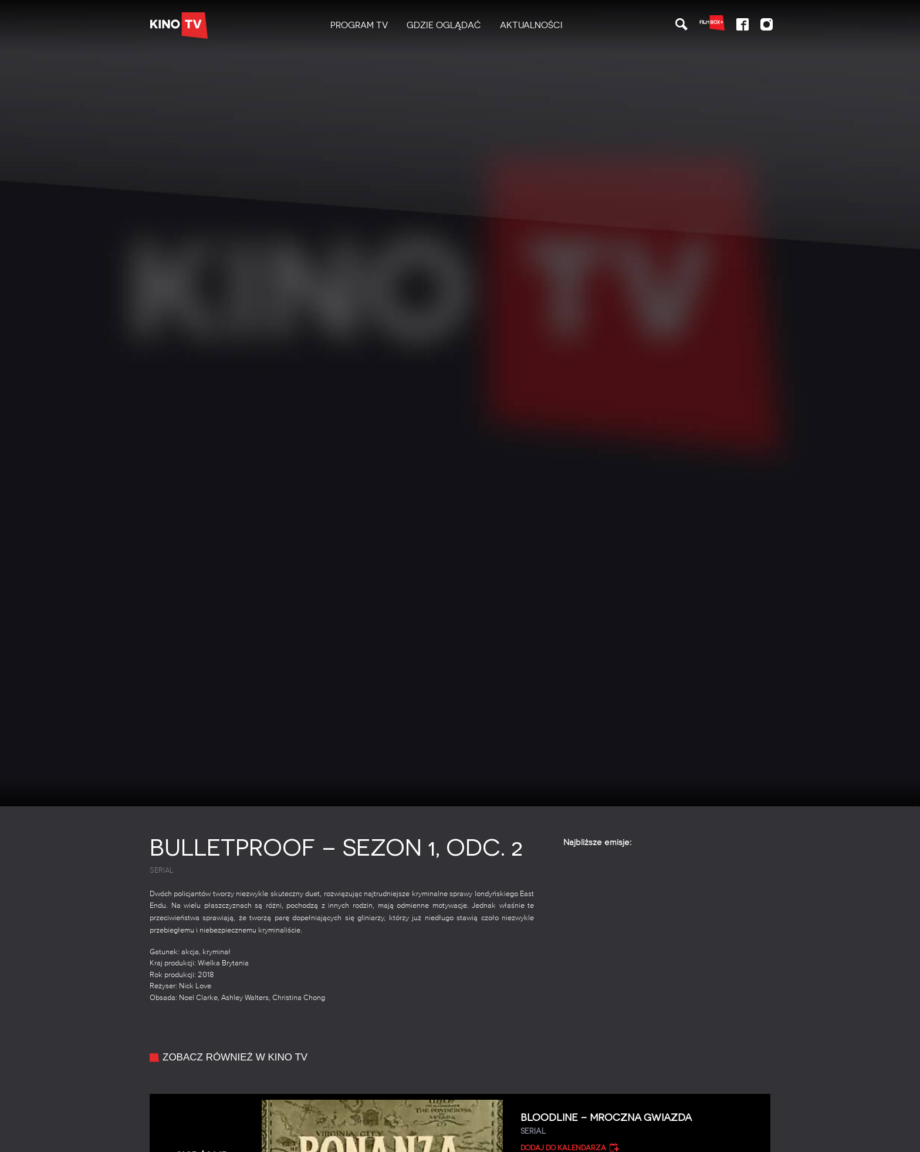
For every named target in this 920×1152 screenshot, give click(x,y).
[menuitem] (359, 25)
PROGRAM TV (359, 25)
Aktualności (531, 25)
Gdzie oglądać (444, 25)
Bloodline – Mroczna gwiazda (641, 1124)
